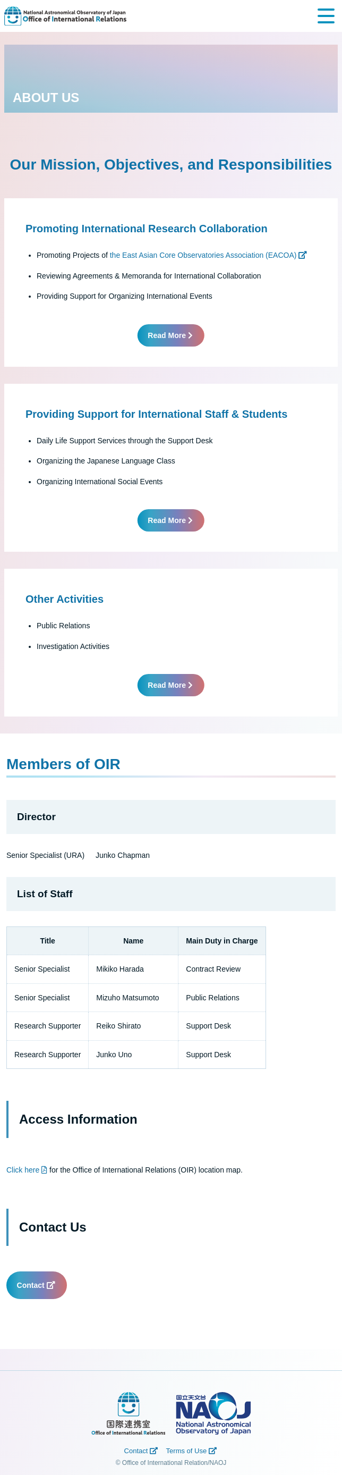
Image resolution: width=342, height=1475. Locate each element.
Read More (171, 335)
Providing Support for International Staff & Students (156, 414)
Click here (26, 1170)
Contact (37, 1285)
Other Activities (64, 599)
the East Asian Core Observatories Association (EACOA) (208, 255)
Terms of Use (192, 1451)
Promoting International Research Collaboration (146, 228)
